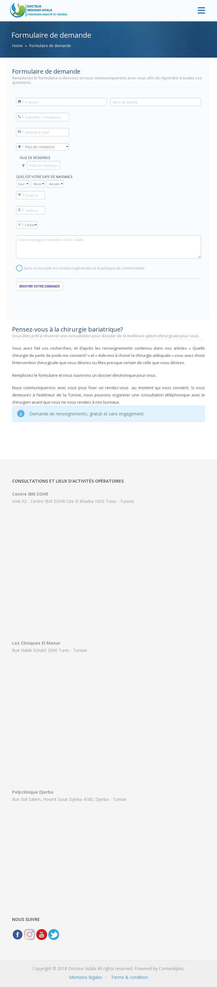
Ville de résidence (35, 158)
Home (17, 45)
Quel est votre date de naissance (44, 177)
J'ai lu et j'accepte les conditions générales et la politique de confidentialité (84, 268)
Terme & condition (129, 977)
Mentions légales (85, 977)
